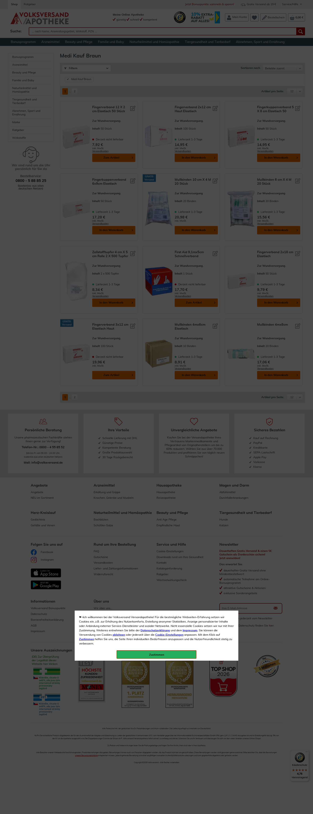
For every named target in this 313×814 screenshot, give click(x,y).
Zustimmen (86, 98)
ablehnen (119, 94)
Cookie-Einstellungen (169, 94)
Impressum (190, 89)
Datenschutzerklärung (155, 89)
